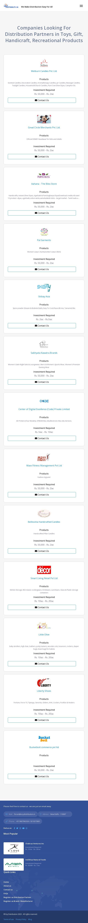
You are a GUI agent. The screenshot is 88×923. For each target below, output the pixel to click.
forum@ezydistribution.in (24, 814)
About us (7, 886)
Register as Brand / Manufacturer (18, 901)
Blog (30, 919)
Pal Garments (44, 240)
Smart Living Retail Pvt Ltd (44, 578)
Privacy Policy (21, 919)
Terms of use (9, 919)
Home (6, 882)
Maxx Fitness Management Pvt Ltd (44, 465)
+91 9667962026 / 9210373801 (28, 821)
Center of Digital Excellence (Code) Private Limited (44, 409)
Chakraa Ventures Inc (34, 843)
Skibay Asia (44, 296)
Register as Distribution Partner (17, 897)
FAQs (6, 893)
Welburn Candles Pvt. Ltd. (44, 71)
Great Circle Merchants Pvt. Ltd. (44, 127)
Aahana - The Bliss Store (44, 183)
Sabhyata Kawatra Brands (44, 352)
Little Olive (44, 634)
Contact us (8, 889)
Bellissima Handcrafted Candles (44, 521)
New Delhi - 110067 (58, 814)
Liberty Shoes (44, 690)
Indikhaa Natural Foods (35, 859)
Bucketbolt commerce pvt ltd (44, 747)
